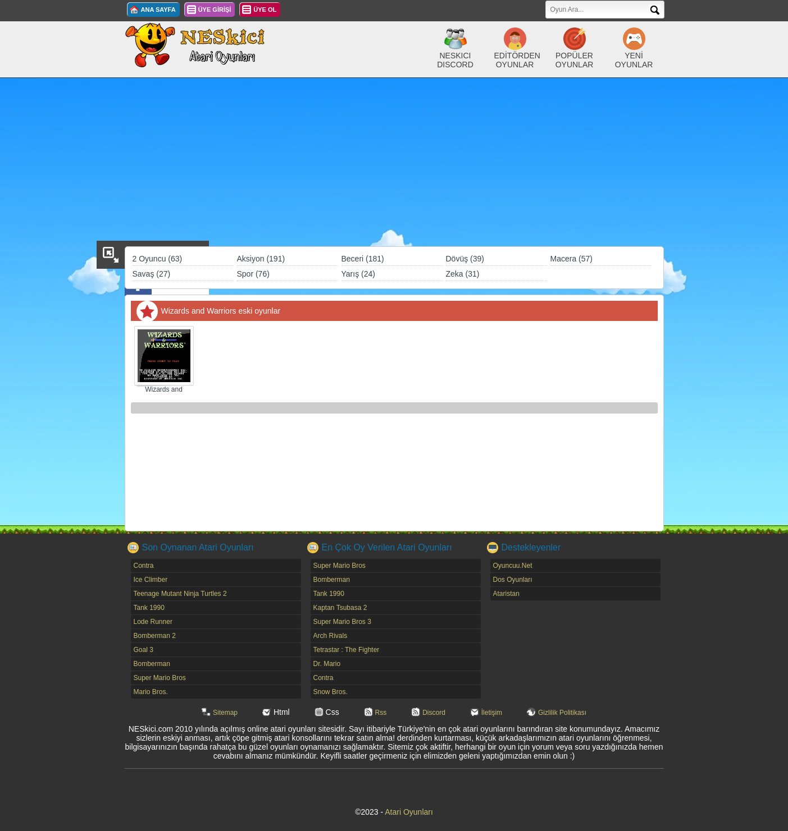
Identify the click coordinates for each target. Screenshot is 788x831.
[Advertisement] (394, 162)
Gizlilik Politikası (562, 713)
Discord (433, 713)
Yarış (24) (358, 273)
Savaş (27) (152, 273)
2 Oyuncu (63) (158, 258)
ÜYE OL (264, 9)
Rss (381, 713)
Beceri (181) (362, 258)
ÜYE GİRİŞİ (214, 9)
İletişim (491, 713)
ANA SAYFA (158, 9)
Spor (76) (253, 273)
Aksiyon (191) (261, 258)
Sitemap (225, 713)
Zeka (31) (463, 273)
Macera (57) (571, 258)
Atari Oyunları (409, 811)
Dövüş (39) (465, 258)
